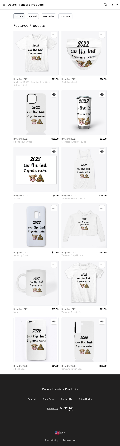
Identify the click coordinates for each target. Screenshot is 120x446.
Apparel (33, 16)
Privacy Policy (51, 440)
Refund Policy (85, 399)
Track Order (48, 399)
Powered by (60, 409)
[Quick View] (54, 35)
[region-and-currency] (60, 433)
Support (32, 399)
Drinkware (65, 16)
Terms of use (69, 440)
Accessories (48, 16)
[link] (36, 52)
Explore (19, 16)
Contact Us (66, 399)
